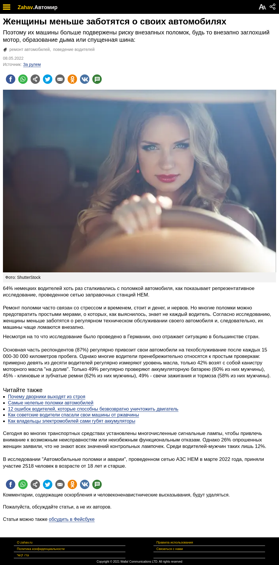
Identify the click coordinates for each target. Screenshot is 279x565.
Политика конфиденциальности (40, 549)
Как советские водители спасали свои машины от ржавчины (73, 414)
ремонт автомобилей (29, 49)
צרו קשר (23, 555)
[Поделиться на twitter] (47, 79)
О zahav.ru (24, 542)
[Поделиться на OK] (72, 79)
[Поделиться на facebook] (10, 79)
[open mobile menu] (6, 7)
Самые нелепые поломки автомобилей (50, 402)
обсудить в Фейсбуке (72, 519)
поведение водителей (73, 49)
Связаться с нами (169, 549)
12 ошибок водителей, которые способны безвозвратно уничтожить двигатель (93, 408)
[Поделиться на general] (35, 79)
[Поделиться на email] (60, 79)
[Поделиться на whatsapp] (23, 79)
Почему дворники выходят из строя (46, 396)
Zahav (25, 7)
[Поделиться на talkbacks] (97, 79)
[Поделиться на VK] (84, 79)
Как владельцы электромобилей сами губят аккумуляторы (71, 421)
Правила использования (174, 542)
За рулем (32, 64)
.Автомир (45, 7)
